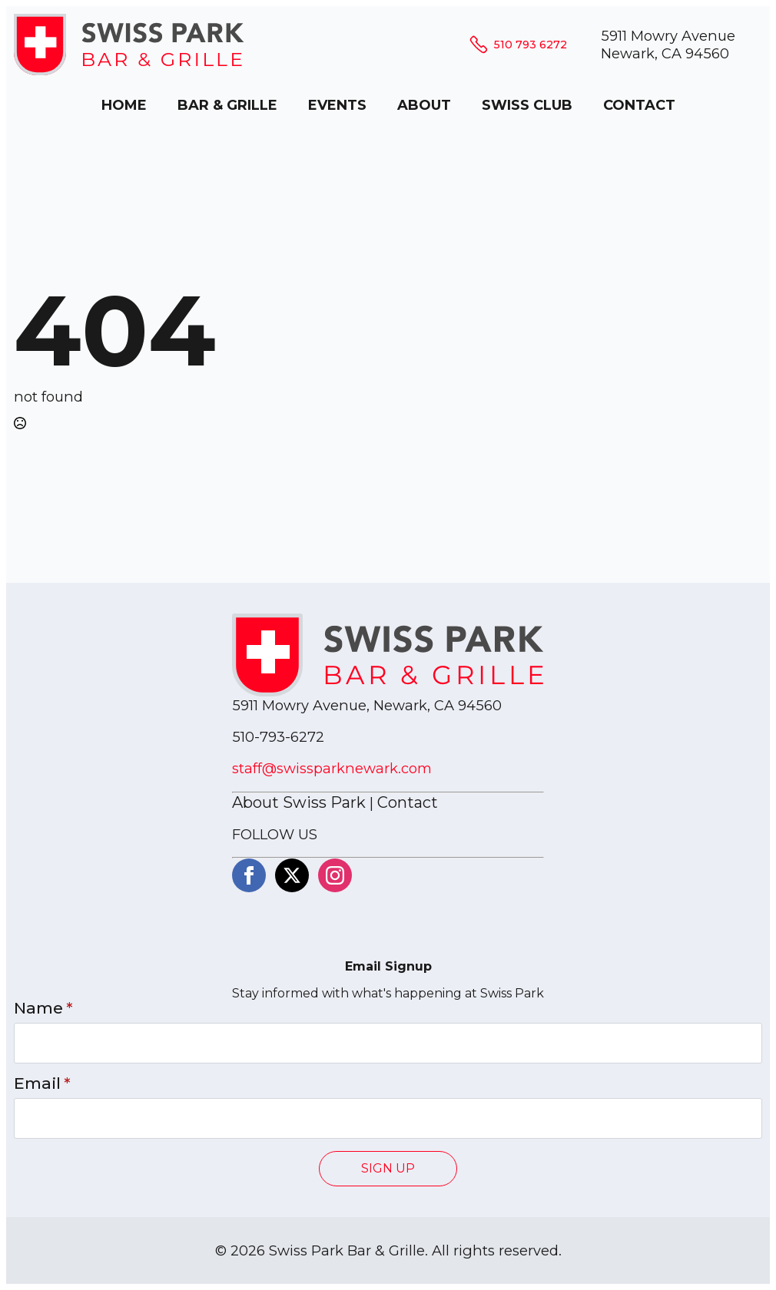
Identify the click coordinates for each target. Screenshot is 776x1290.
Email (42, 1084)
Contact (407, 802)
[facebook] (249, 875)
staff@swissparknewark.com (332, 768)
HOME (124, 105)
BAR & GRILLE (227, 105)
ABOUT (424, 105)
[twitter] (292, 875)
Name (43, 1009)
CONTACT (639, 105)
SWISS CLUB (527, 105)
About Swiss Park (299, 802)
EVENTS (337, 105)
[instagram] (335, 875)
